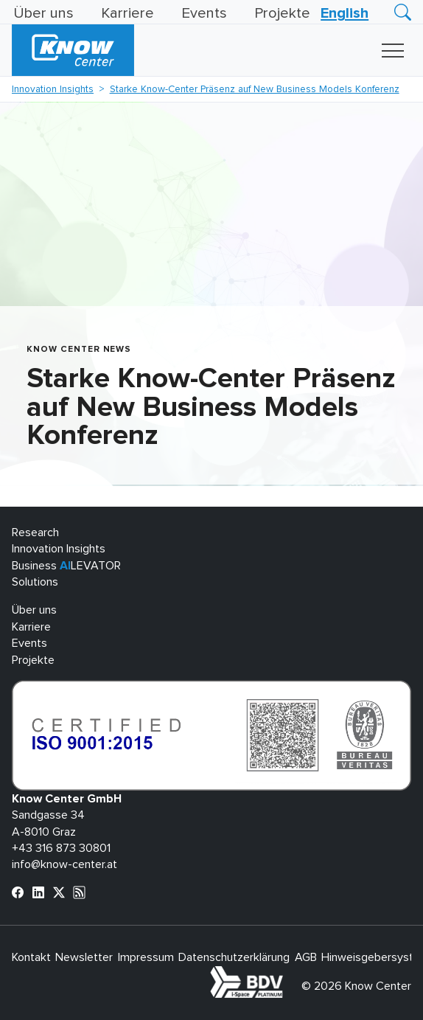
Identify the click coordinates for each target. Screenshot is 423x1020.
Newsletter (84, 957)
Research (35, 532)
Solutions (35, 582)
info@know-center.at (64, 864)
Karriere (127, 13)
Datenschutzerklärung (234, 957)
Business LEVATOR (66, 566)
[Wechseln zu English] (344, 13)
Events (204, 13)
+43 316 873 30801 (61, 848)
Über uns (43, 13)
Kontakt (31, 957)
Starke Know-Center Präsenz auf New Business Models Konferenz (254, 89)
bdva (285, 974)
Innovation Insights (53, 89)
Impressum (146, 957)
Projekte (282, 13)
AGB (306, 957)
